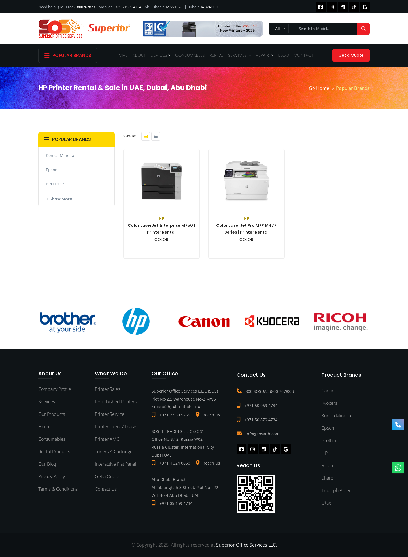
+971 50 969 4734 (127, 6)
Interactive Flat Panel (115, 464)
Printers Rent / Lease (115, 426)
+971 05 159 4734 (176, 503)
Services (239, 55)
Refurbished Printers (116, 402)
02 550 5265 (174, 6)
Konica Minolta (336, 415)
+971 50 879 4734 (261, 419)
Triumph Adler (336, 490)
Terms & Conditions (58, 489)
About (139, 55)
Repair (264, 55)
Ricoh (327, 465)
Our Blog (47, 464)
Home (122, 55)
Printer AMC (107, 439)
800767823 (86, 6)
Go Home (319, 88)
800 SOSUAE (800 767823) (270, 391)
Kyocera (329, 403)
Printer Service (109, 414)
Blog (284, 55)
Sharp (327, 478)
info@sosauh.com (262, 434)
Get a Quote (351, 55)
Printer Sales (107, 389)
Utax (326, 503)
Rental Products (54, 451)
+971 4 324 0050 (175, 463)
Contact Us (106, 489)
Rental (217, 55)
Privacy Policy (51, 476)
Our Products (51, 414)
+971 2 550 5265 (175, 415)
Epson (328, 428)
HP (325, 453)
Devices (160, 55)
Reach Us (211, 415)
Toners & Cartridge (114, 451)
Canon (328, 390)
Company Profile (54, 389)
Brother (329, 440)
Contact (304, 55)
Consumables (190, 55)
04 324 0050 (209, 6)
